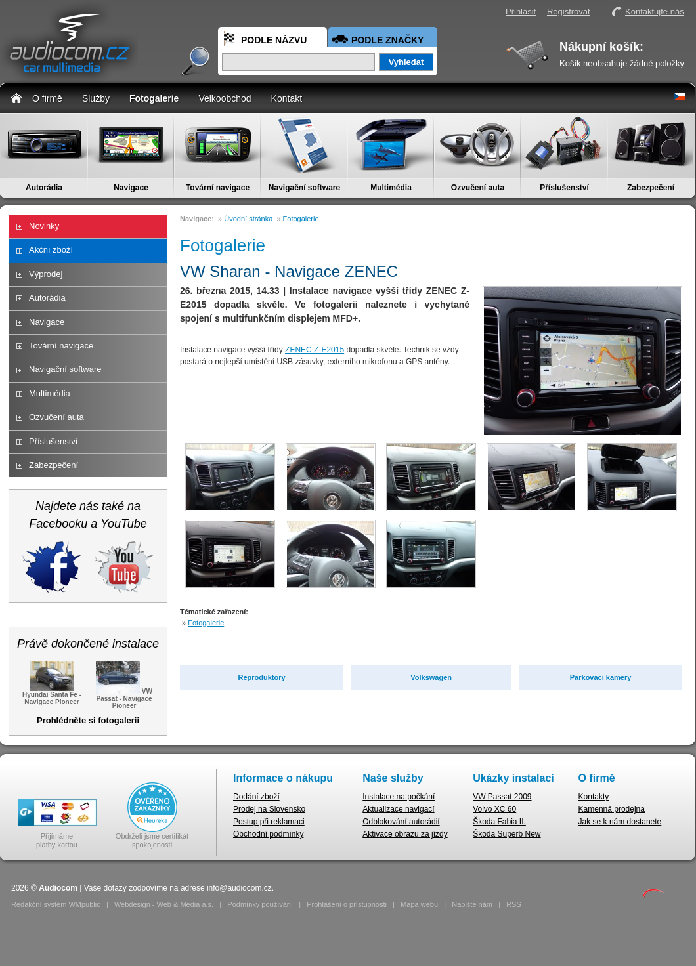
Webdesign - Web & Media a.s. (163, 904)
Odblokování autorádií (400, 821)
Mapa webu (419, 904)
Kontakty (593, 796)
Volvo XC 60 (494, 809)
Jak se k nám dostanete (620, 821)
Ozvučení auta (477, 187)
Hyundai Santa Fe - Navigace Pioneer (51, 694)
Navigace (131, 187)
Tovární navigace (218, 187)
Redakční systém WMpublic (55, 904)
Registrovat (568, 11)
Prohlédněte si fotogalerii (88, 720)
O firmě (47, 98)
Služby (96, 98)
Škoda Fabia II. (499, 821)
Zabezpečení (650, 187)
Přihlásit (521, 11)
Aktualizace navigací (398, 809)
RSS (513, 904)
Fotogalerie (154, 98)
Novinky (44, 226)
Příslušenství (564, 187)
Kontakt (286, 98)
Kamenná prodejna (611, 809)
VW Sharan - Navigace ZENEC (289, 271)
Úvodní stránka (248, 218)
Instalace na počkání (398, 796)
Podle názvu (274, 40)
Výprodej (45, 274)
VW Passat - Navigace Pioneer (124, 697)
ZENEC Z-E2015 (314, 349)
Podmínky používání (260, 904)
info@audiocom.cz (239, 887)
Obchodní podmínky (268, 834)
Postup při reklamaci (269, 821)
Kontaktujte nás (654, 11)
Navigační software (304, 187)
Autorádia (44, 187)
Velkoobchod (224, 98)
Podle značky (387, 40)
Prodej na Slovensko (269, 809)
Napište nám (472, 904)
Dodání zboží (256, 796)
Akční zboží (51, 250)
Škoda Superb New (506, 834)
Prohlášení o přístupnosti (347, 904)
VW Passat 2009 (502, 796)
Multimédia (391, 187)
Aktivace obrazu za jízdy (404, 834)
